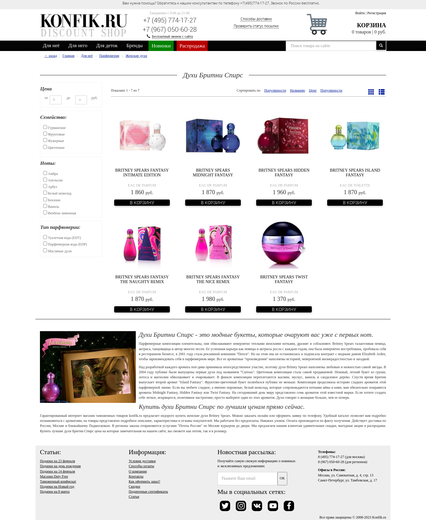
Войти (360, 13)
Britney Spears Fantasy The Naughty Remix (142, 279)
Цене (313, 90)
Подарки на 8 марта (55, 491)
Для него (77, 45)
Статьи (134, 497)
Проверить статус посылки (256, 25)
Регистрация (376, 13)
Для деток (106, 45)
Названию (297, 90)
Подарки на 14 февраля (57, 471)
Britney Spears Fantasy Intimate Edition (142, 172)
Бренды (135, 45)
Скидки (134, 486)
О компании (138, 471)
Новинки (160, 46)
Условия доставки (142, 461)
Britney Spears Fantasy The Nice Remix (213, 279)
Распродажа (192, 46)
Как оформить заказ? (144, 481)
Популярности (275, 90)
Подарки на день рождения (60, 466)
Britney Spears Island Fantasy (355, 172)
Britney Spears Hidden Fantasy (284, 172)
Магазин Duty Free (54, 476)
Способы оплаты (141, 466)
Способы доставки (256, 18)
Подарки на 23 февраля (57, 461)
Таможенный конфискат (58, 481)
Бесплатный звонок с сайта (172, 36)
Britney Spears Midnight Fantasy (213, 172)
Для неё (51, 45)
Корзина (371, 25)
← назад (50, 56)
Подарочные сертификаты (148, 491)
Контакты (136, 476)
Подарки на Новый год (57, 486)
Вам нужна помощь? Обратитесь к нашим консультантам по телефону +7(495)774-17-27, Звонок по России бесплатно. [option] (221, 3)
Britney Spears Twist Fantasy (284, 279)
